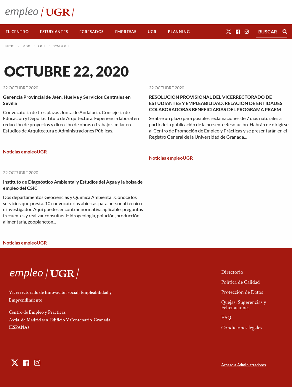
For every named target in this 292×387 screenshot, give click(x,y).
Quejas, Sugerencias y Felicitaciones (243, 305)
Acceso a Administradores (243, 364)
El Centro (17, 31)
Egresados (91, 31)
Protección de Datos (242, 292)
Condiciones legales (241, 327)
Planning (179, 31)
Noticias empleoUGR (25, 151)
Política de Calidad (240, 282)
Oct (41, 46)
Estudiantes (54, 31)
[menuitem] (17, 31)
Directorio (232, 272)
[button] (228, 31)
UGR (152, 31)
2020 (26, 46)
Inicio (9, 46)
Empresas (126, 31)
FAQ (226, 317)
